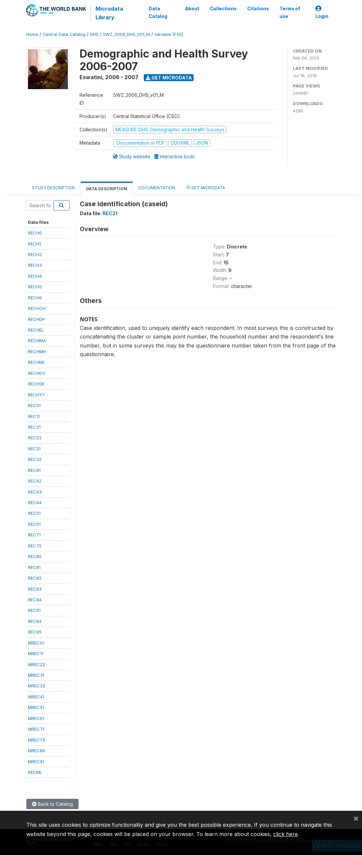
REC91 (34, 610)
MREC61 (36, 718)
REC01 (34, 405)
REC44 (35, 502)
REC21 (34, 427)
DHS (94, 34)
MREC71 (36, 729)
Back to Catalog (52, 804)
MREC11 (35, 653)
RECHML (36, 362)
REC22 (35, 437)
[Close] (356, 818)
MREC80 (36, 750)
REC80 (35, 556)
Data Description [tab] (106, 188)
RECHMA (37, 340)
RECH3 (35, 265)
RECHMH (37, 351)
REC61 (34, 524)
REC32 (35, 459)
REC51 (34, 513)
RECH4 (35, 276)
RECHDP (36, 319)
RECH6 (35, 297)
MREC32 (36, 685)
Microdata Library (109, 13)
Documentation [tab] (156, 187)
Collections (223, 8)
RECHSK (36, 383)
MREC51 (36, 707)
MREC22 (36, 664)
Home (32, 34)
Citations (258, 8)
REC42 (35, 481)
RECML (35, 772)
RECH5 (35, 286)
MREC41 (36, 696)
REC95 (35, 632)
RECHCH (37, 308)
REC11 (34, 416)
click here (285, 834)
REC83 (35, 589)
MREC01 (36, 642)
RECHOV (37, 373)
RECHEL (36, 330)
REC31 (34, 448)
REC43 (35, 492)
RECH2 (35, 254)
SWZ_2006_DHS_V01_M (126, 34)
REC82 (35, 578)
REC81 (34, 567)
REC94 (35, 621)
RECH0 (35, 232)
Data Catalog (158, 12)
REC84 (35, 599)
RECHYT (36, 394)
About (192, 8)
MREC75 (36, 740)
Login (321, 12)
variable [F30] (168, 34)
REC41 (34, 470)
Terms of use (289, 12)
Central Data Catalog (64, 34)
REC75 (35, 545)
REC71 (34, 534)
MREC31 (36, 675)
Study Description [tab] (53, 187)
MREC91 (36, 761)
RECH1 (34, 243)
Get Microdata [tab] (205, 187)
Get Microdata (169, 77)
